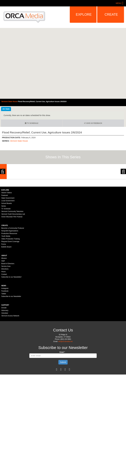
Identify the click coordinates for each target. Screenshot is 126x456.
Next (123, 189)
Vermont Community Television (12, 247)
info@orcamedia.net (65, 377)
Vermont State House (19, 141)
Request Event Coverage (10, 277)
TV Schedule (31, 123)
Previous (2, 189)
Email (62, 388)
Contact (4, 310)
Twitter (3, 329)
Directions (4, 304)
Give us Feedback (93, 123)
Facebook (4, 326)
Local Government (7, 236)
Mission (4, 294)
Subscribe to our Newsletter (11, 332)
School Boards (6, 239)
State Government (7, 233)
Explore (84, 14)
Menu (118, 3)
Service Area (5, 302)
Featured (4, 231)
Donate (4, 343)
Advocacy (4, 346)
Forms (3, 280)
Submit (63, 398)
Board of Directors (7, 299)
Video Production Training (10, 274)
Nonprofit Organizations (9, 266)
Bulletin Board (6, 282)
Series (3, 241)
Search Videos (6, 228)
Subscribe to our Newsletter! (11, 312)
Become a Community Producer (12, 264)
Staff (3, 296)
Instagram (4, 324)
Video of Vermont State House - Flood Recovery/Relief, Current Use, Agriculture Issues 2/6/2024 (63, 63)
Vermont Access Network (10, 351)
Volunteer (4, 348)
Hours (3, 307)
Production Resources (9, 269)
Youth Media (5, 272)
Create (111, 14)
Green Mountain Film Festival (11, 252)
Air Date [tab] (6, 109)
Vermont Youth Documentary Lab (13, 249)
